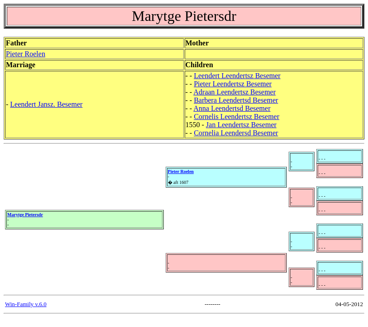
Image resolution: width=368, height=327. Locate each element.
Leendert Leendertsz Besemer (237, 75)
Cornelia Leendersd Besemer (236, 133)
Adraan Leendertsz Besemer (234, 92)
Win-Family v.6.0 (25, 304)
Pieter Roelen (25, 54)
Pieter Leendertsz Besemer (232, 84)
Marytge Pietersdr (25, 214)
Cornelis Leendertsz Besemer (236, 116)
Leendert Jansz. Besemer (46, 104)
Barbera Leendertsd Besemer (236, 100)
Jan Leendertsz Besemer (241, 125)
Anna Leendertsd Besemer (231, 108)
